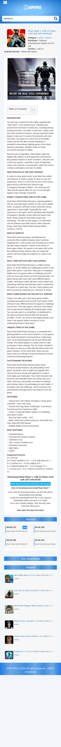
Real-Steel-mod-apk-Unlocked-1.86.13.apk (30, 484)
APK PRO (12, 668)
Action (41, 38)
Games (48, 38)
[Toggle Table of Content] (31, 110)
